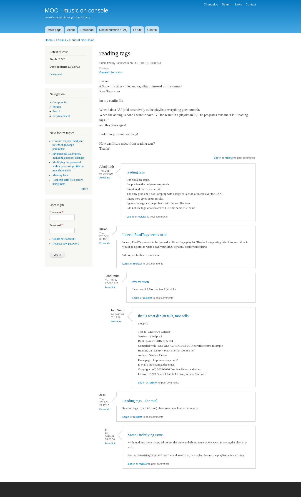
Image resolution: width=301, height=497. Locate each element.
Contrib (152, 30)
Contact (251, 4)
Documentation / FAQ (113, 30)
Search (226, 4)
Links (238, 4)
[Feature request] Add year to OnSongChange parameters (68, 145)
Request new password (66, 243)
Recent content (61, 116)
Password (56, 225)
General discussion (82, 40)
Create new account (64, 238)
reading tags (136, 172)
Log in (217, 157)
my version (140, 282)
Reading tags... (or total (139, 401)
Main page (54, 30)
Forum (137, 30)
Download (87, 30)
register (229, 157)
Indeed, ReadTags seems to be (144, 234)
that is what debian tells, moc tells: (164, 316)
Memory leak (60, 175)
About (71, 30)
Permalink (104, 177)
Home (49, 40)
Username (56, 212)
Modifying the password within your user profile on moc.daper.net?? (68, 166)
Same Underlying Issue (145, 435)
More (84, 188)
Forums (61, 40)
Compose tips (60, 102)
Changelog (211, 4)
